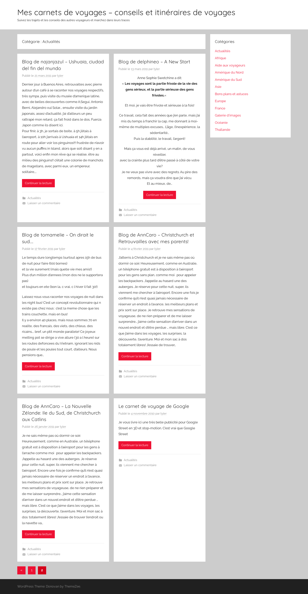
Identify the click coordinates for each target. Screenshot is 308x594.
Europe (220, 101)
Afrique (220, 58)
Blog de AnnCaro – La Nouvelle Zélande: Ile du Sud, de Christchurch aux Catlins (61, 412)
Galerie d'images (228, 115)
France (220, 108)
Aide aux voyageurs (230, 65)
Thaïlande (222, 130)
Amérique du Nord (229, 72)
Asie (218, 87)
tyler (60, 75)
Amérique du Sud (228, 80)
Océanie (221, 123)
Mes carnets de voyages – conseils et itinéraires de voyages (126, 12)
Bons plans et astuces (231, 94)
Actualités (34, 198)
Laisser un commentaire (44, 203)
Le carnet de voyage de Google (153, 406)
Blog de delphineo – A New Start (154, 62)
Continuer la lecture (38, 183)
